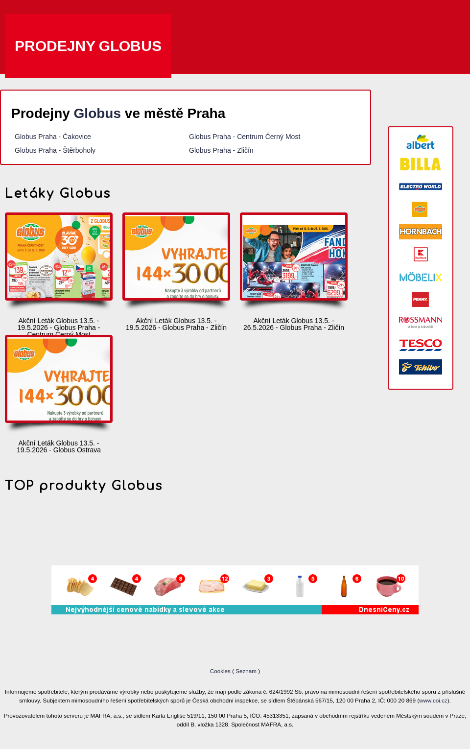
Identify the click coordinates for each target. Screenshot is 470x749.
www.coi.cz (433, 700)
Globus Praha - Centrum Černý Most (244, 136)
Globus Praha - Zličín (221, 150)
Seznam (246, 671)
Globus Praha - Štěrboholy (55, 150)
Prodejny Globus (88, 46)
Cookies (221, 671)
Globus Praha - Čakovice (53, 136)
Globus (97, 113)
